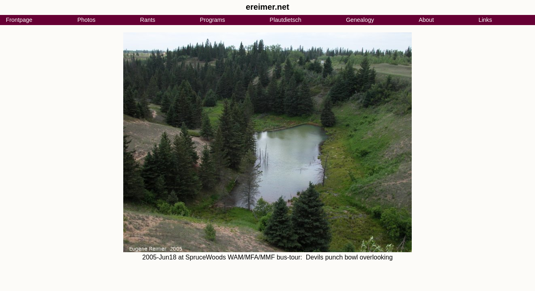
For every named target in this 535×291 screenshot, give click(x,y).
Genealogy (360, 20)
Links (485, 20)
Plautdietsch (285, 20)
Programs (212, 20)
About (426, 20)
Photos (86, 20)
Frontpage (19, 20)
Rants (148, 20)
